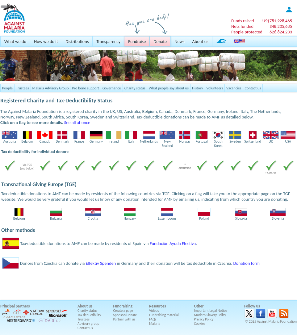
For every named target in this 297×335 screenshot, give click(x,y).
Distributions (77, 41)
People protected (246, 32)
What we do (15, 41)
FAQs (153, 319)
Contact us (253, 88)
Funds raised (242, 21)
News (179, 41)
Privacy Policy (203, 319)
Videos (154, 310)
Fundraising (122, 306)
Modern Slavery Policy (210, 315)
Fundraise (137, 41)
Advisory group (88, 323)
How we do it (46, 41)
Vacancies (233, 88)
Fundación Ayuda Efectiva (173, 243)
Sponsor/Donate (125, 315)
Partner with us (124, 319)
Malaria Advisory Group (50, 88)
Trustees (22, 88)
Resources (157, 306)
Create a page (123, 310)
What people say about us (169, 88)
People (7, 88)
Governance (111, 88)
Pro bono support (85, 88)
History (197, 88)
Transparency (108, 41)
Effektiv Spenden (101, 263)
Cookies (199, 323)
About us (200, 41)
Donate (160, 41)
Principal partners (15, 306)
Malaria (154, 323)
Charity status (134, 88)
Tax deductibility (89, 315)
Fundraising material (164, 315)
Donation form (246, 263)
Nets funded (242, 26)
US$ (277, 21)
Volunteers (215, 88)
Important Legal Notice (210, 310)
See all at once (77, 122)
